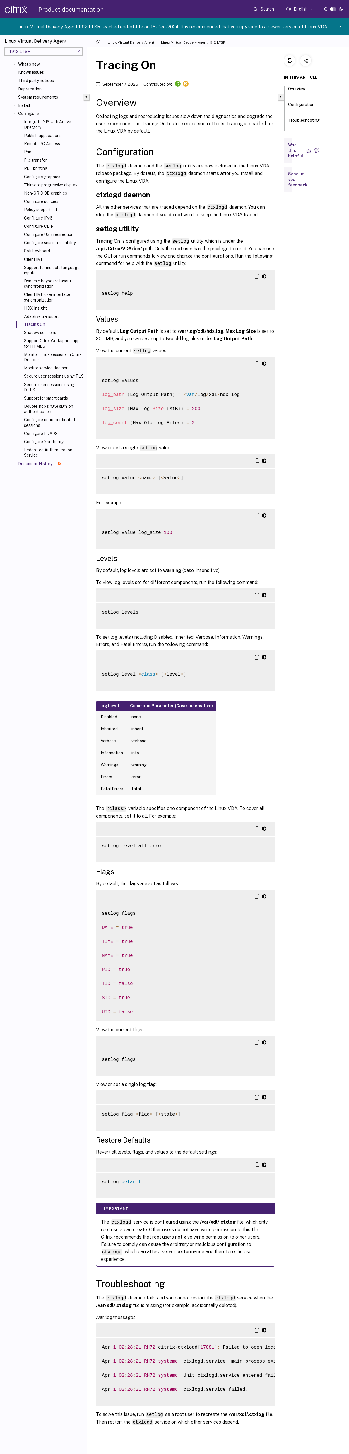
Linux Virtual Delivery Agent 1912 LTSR (193, 42)
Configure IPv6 (38, 218)
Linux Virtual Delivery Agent (131, 42)
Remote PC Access (42, 143)
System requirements (38, 97)
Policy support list (40, 209)
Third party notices (36, 80)
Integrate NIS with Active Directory (47, 124)
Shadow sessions (40, 332)
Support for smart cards (46, 398)
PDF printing (35, 168)
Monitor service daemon (46, 368)
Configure (28, 113)
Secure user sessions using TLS (54, 376)
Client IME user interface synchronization (47, 297)
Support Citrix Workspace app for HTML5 (52, 343)
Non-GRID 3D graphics (45, 193)
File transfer (35, 160)
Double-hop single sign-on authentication (48, 409)
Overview (296, 91)
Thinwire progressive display (50, 185)
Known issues (31, 72)
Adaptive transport (41, 316)
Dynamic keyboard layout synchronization (47, 284)
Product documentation (71, 9)
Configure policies (41, 201)
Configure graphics (42, 176)
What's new (29, 64)
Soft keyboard (37, 251)
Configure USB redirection (48, 234)
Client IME (33, 259)
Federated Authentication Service (48, 453)
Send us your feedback (297, 179)
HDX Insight (35, 308)
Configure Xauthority (44, 441)
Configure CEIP (38, 226)
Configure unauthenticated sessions (49, 422)
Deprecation (30, 89)
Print (28, 152)
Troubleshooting (304, 123)
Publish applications (42, 135)
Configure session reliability (50, 242)
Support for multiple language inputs (52, 270)
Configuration (301, 107)
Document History (39, 463)
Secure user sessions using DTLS (49, 387)
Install (24, 105)
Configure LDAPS (41, 433)
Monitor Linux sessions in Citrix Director (53, 357)
